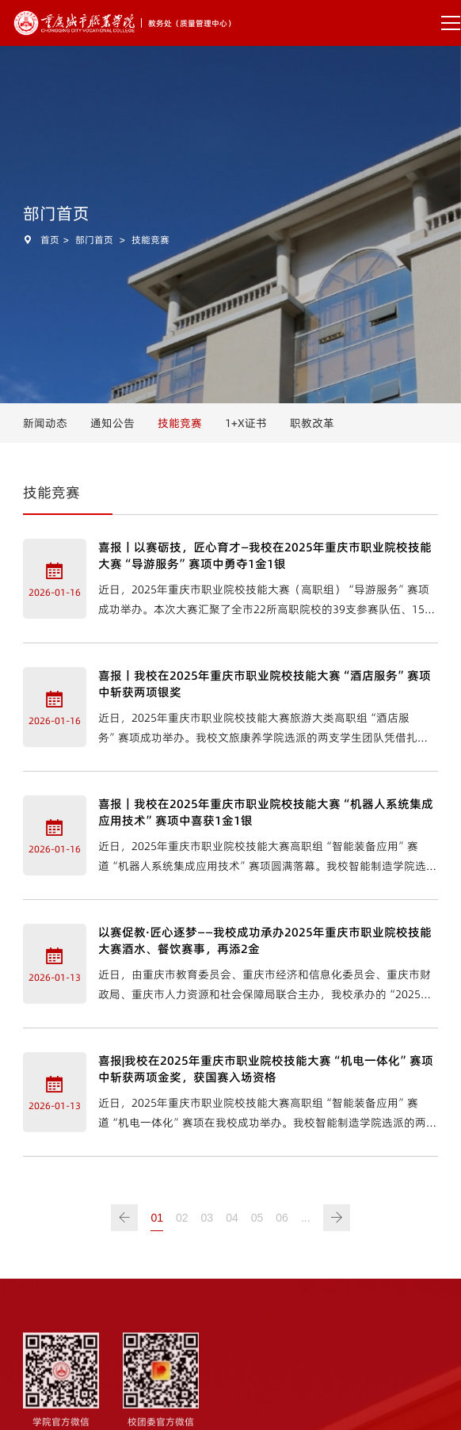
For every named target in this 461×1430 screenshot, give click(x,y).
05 (257, 1217)
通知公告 (112, 423)
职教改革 (312, 423)
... (306, 1217)
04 (232, 1217)
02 (182, 1217)
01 (156, 1217)
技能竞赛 (150, 239)
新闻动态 (45, 423)
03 (207, 1217)
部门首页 (94, 239)
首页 (49, 239)
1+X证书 (246, 423)
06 (282, 1217)
